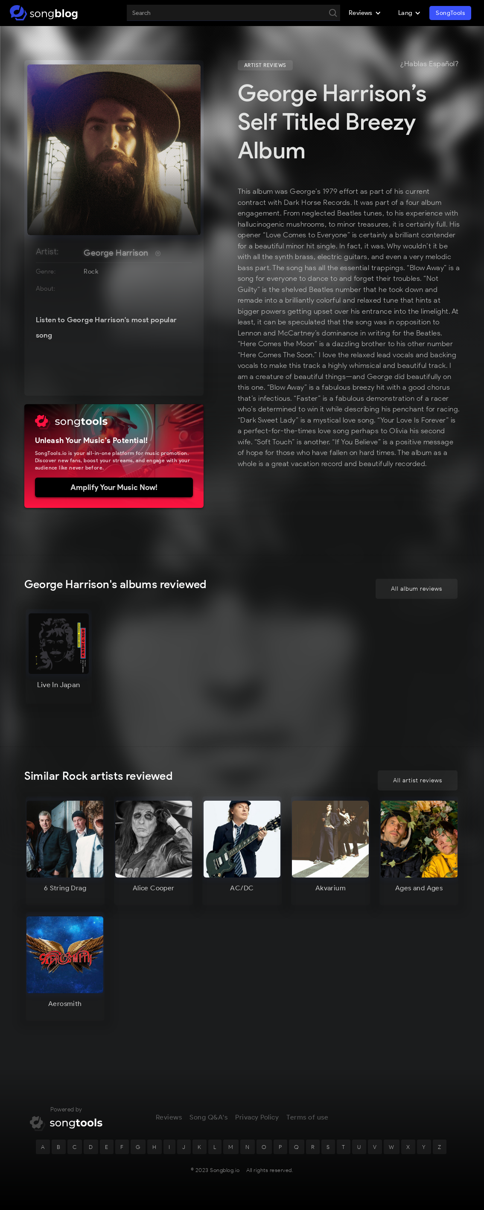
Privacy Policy (257, 1117)
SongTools (450, 13)
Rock (91, 271)
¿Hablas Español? (429, 64)
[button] (365, 13)
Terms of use (307, 1117)
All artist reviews (417, 780)
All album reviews (416, 588)
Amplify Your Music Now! (113, 487)
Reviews (169, 1117)
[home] (44, 12)
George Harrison (116, 253)
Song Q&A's (208, 1117)
